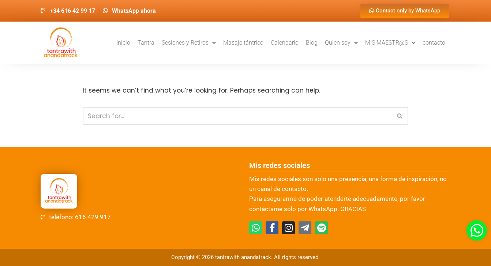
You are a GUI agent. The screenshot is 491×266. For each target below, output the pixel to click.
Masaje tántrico (243, 42)
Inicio (123, 42)
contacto (434, 42)
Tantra (146, 42)
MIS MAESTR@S (390, 42)
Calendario (285, 42)
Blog (312, 42)
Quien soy (341, 42)
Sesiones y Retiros (189, 42)
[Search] (237, 116)
